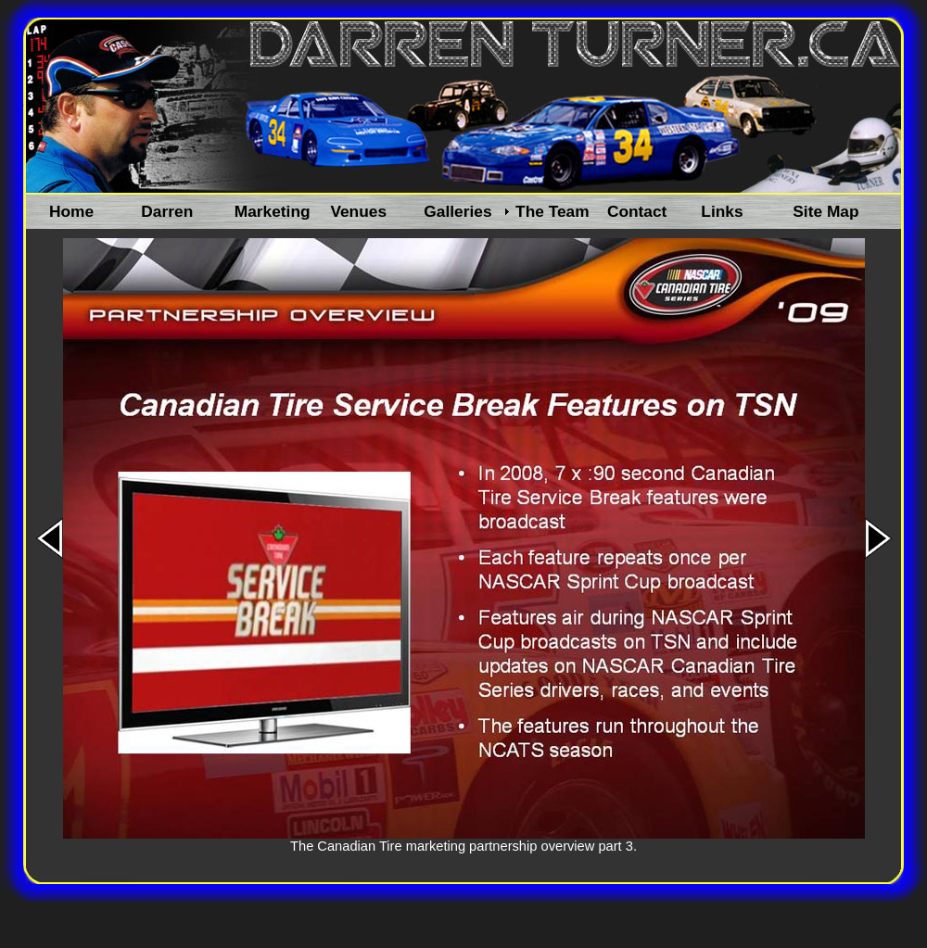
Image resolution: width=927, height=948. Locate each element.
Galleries (457, 211)
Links (722, 211)
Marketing (273, 211)
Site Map (825, 211)
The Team (552, 211)
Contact (637, 211)
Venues (358, 211)
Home (71, 211)
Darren (167, 211)
